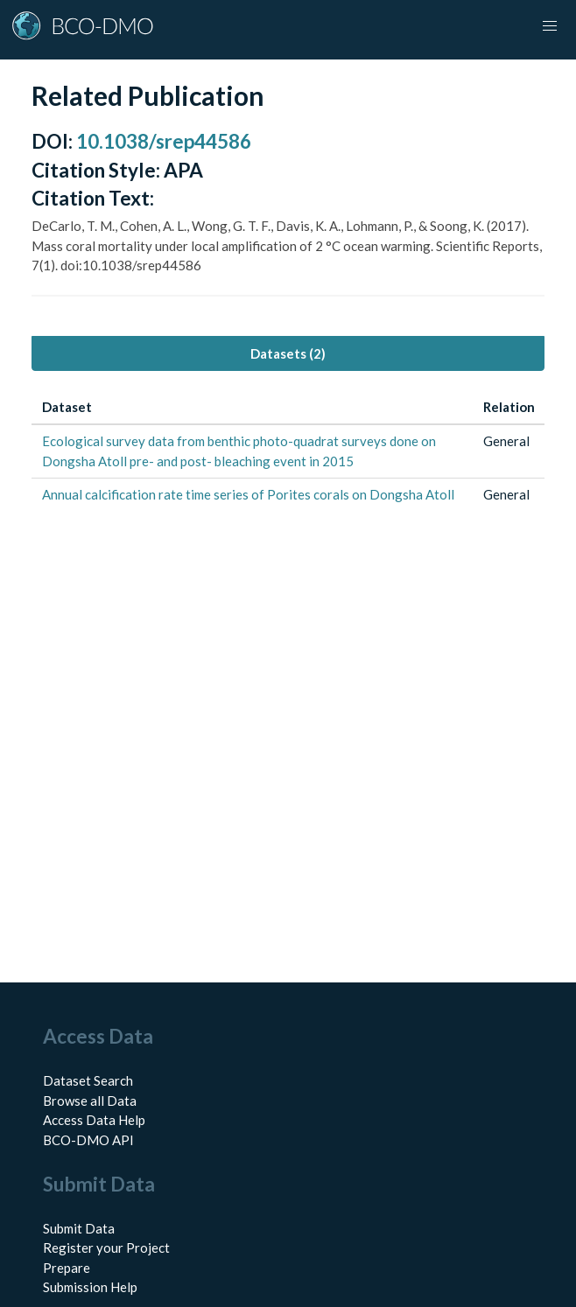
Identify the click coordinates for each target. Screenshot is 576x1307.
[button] (549, 26)
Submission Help (90, 1287)
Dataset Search (88, 1080)
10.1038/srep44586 (163, 141)
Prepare (66, 1268)
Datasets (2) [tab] (288, 353)
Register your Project (106, 1247)
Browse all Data (90, 1100)
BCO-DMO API (88, 1140)
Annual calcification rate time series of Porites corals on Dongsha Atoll (248, 494)
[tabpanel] (288, 450)
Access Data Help (94, 1120)
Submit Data (79, 1228)
